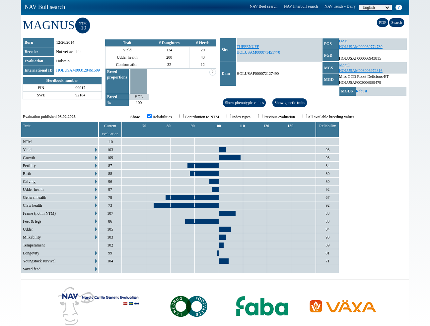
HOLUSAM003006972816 (361, 70)
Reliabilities (159, 116)
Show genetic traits (289, 102)
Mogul (344, 65)
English (376, 7)
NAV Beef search (263, 6)
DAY (343, 41)
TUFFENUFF (248, 46)
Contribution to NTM (199, 116)
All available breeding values (328, 116)
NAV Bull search (45, 7)
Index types (239, 116)
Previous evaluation (276, 116)
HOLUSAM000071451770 (258, 52)
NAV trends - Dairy (340, 6)
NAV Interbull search (301, 6)
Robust (361, 91)
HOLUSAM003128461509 (78, 70)
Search (396, 22)
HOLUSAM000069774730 (361, 46)
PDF (382, 22)
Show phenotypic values (244, 102)
